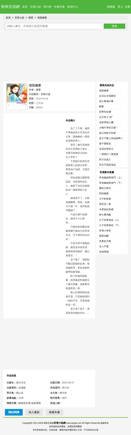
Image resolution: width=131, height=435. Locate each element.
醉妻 (101, 106)
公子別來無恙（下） (110, 225)
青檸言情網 (10, 7)
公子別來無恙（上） (110, 220)
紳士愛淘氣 (105, 214)
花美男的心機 (106, 122)
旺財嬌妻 (104, 193)
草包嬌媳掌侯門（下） (111, 182)
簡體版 (111, 6)
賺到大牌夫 (105, 188)
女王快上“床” (106, 117)
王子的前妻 (105, 198)
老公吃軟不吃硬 (107, 133)
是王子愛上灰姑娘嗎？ (111, 138)
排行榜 (47, 6)
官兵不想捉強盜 (107, 164)
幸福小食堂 (105, 230)
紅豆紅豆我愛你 (107, 95)
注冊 (127, 6)
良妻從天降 (105, 241)
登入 (120, 6)
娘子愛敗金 (105, 143)
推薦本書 (54, 412)
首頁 (25, 6)
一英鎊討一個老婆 (108, 154)
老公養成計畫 (106, 101)
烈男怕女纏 (105, 111)
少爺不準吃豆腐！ (108, 127)
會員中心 (72, 6)
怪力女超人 (105, 159)
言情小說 (35, 6)
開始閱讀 (13, 412)
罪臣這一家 (105, 204)
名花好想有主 (106, 148)
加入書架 (34, 412)
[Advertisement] (65, 56)
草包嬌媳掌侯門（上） (111, 177)
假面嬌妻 (42, 17)
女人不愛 (104, 246)
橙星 (30, 17)
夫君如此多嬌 (106, 209)
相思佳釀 (104, 235)
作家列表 (59, 6)
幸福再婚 (104, 251)
